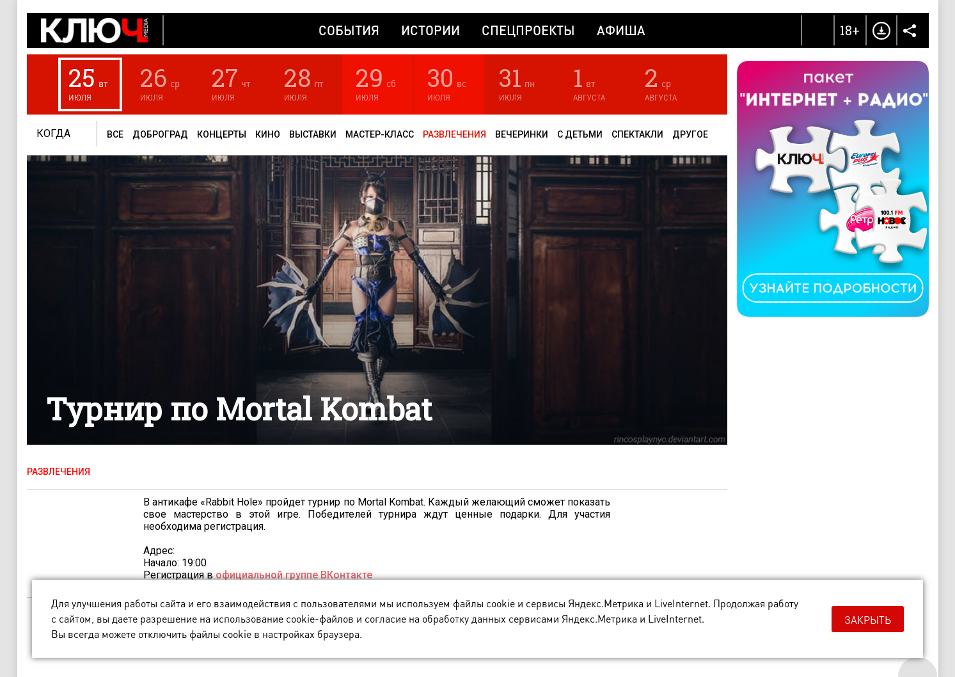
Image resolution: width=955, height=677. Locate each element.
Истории (430, 30)
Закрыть (867, 619)
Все (115, 134)
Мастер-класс (379, 134)
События (349, 30)
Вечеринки (521, 134)
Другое (690, 134)
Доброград (160, 134)
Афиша (621, 30)
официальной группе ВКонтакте (294, 575)
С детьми (580, 134)
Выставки (312, 134)
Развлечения (454, 134)
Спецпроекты (528, 30)
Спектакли (637, 134)
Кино (267, 134)
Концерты (221, 134)
